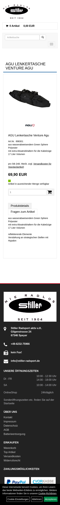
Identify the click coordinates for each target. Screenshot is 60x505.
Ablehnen (36, 499)
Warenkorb (10, 448)
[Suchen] (43, 37)
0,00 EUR (20, 26)
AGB (6, 429)
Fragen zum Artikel (23, 211)
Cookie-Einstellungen (18, 499)
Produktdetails (20, 205)
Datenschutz (11, 425)
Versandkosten (12, 456)
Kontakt (8, 417)
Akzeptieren (51, 499)
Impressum (10, 421)
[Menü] (51, 44)
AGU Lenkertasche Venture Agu (28, 135)
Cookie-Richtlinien (47, 493)
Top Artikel (10, 452)
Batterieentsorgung (14, 434)
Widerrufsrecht (12, 460)
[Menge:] (27, 192)
